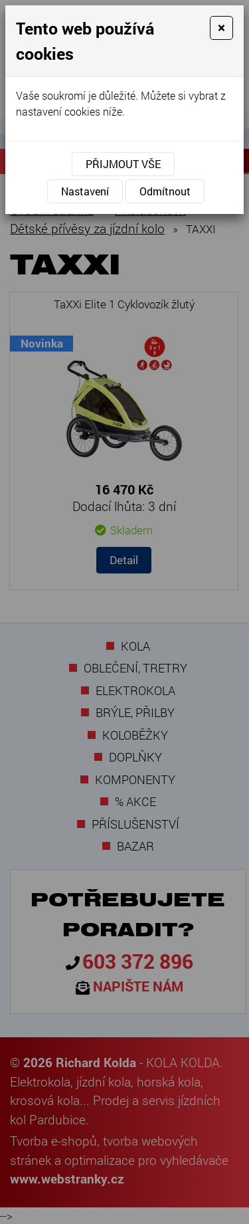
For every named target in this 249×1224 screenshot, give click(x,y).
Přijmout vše (123, 164)
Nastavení (85, 191)
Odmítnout (165, 191)
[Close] (221, 28)
